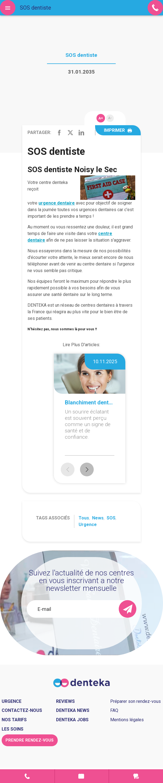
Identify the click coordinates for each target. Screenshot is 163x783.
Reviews (65, 701)
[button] (87, 469)
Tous (84, 518)
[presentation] (81, 632)
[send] (127, 609)
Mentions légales (127, 719)
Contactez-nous (22, 710)
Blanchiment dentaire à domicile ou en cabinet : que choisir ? (89, 402)
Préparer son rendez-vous (135, 701)
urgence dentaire (56, 203)
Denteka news (72, 710)
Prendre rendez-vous (82, 776)
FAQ (114, 710)
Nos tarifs (14, 719)
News (98, 518)
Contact (27, 776)
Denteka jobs (72, 719)
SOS (111, 518)
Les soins (12, 729)
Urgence (88, 524)
